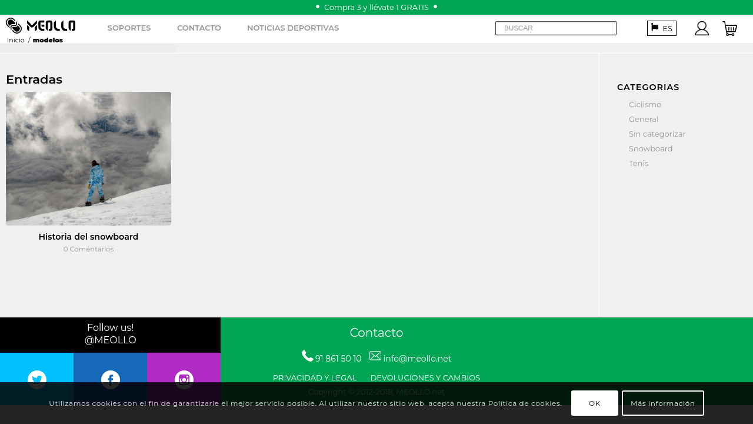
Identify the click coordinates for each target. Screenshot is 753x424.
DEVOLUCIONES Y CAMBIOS (426, 377)
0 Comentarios (89, 249)
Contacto (376, 333)
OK (595, 403)
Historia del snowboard (88, 236)
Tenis (638, 163)
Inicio (16, 40)
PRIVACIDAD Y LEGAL (314, 377)
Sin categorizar (657, 133)
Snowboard (651, 148)
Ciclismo (645, 104)
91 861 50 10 (338, 358)
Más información (663, 403)
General (643, 119)
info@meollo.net (417, 358)
